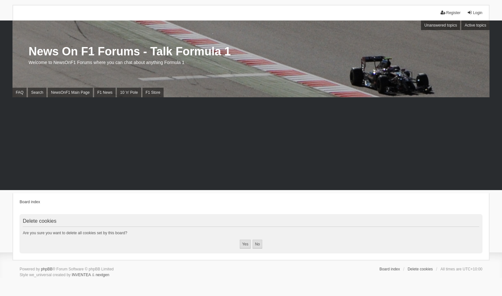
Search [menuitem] (37, 92)
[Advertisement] (251, 145)
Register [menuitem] (451, 12)
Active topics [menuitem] (475, 25)
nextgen (102, 275)
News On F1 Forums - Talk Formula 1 (129, 51)
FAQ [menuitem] (19, 92)
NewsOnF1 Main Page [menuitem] (70, 92)
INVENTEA (81, 275)
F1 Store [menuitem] (153, 92)
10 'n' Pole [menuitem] (129, 92)
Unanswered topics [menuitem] (440, 25)
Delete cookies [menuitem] (420, 269)
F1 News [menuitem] (104, 92)
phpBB (47, 269)
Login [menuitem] (474, 12)
